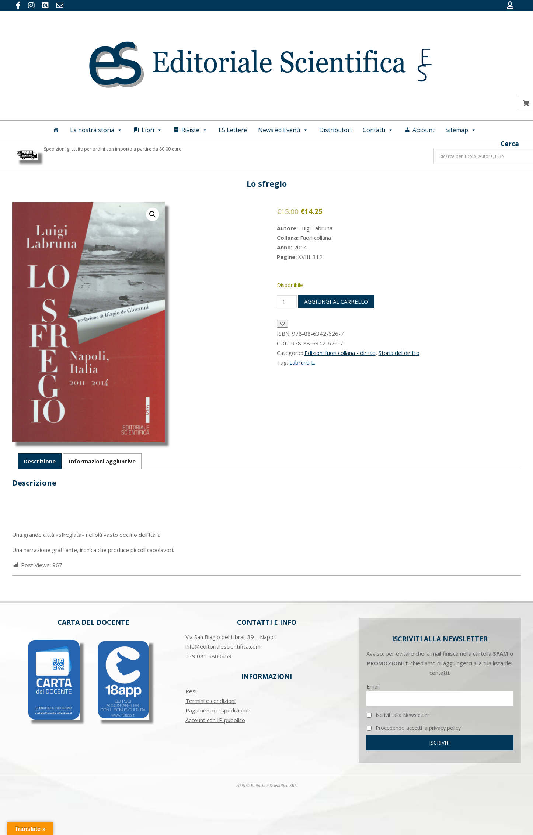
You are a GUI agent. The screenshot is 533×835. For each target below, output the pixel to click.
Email (373, 686)
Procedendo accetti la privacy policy (414, 727)
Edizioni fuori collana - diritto (340, 352)
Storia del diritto (399, 352)
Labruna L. (302, 362)
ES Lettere (233, 130)
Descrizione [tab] (40, 461)
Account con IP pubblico (215, 720)
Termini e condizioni (210, 700)
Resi (190, 691)
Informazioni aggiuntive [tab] (102, 461)
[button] (152, 214)
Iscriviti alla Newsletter (398, 714)
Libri (152, 130)
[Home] (56, 130)
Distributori (335, 130)
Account (423, 130)
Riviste (194, 130)
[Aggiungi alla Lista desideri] (282, 324)
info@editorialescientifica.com (223, 646)
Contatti (378, 130)
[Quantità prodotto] (287, 301)
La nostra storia (96, 130)
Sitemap (461, 130)
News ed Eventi (283, 130)
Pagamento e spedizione (217, 710)
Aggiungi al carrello (336, 301)
